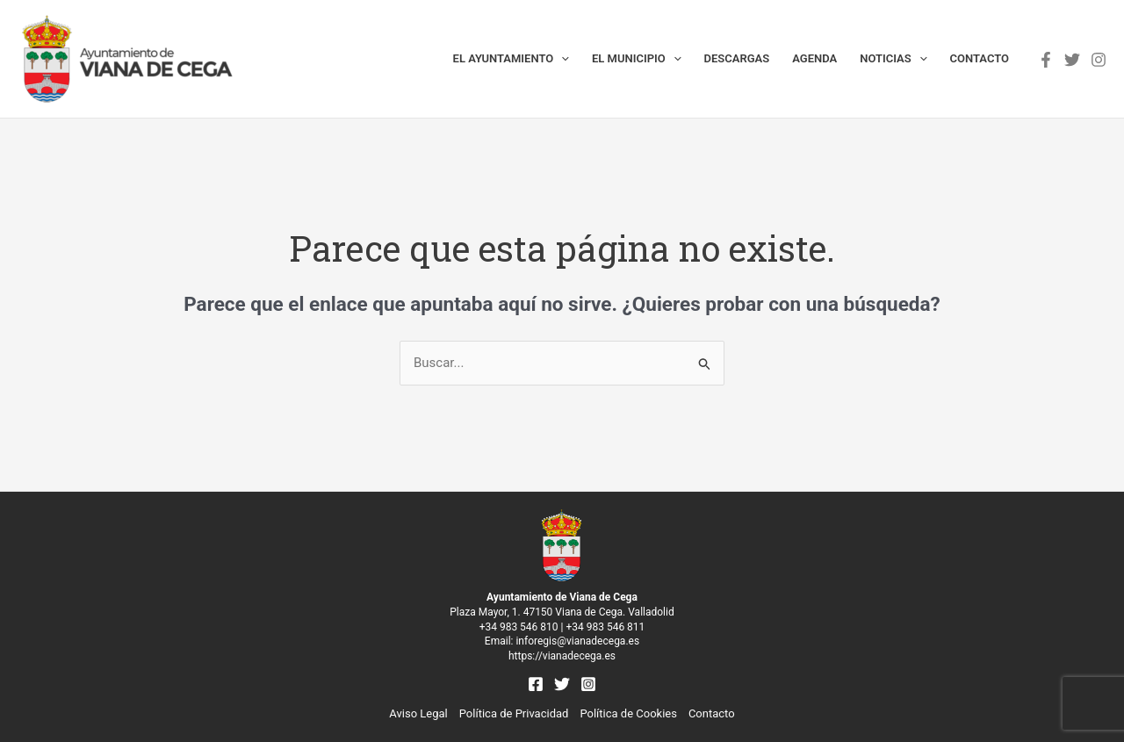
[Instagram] (1098, 60)
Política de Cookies (628, 713)
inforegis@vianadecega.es (577, 641)
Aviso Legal (418, 713)
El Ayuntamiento (511, 59)
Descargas (737, 58)
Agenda (814, 58)
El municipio (636, 59)
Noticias (893, 59)
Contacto (980, 58)
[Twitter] (1072, 60)
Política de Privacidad (514, 713)
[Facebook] (1046, 60)
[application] (561, 59)
